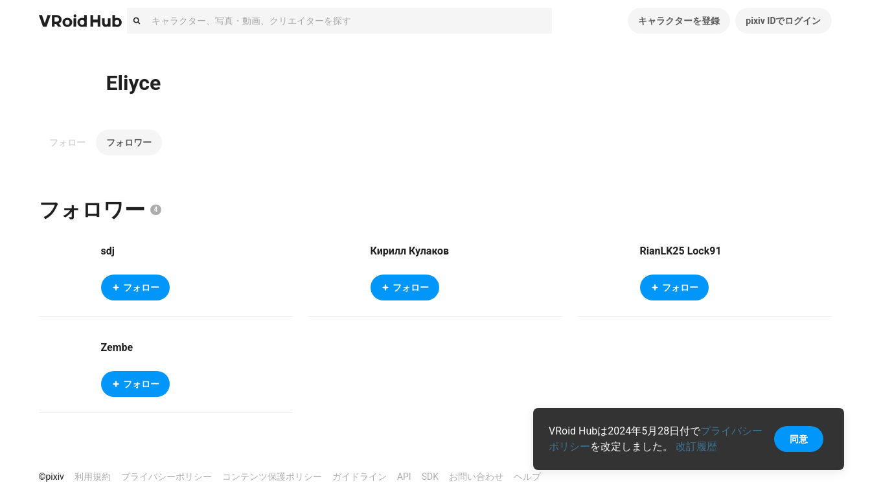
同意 (799, 439)
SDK (430, 476)
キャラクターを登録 (679, 21)
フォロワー (129, 142)
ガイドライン (359, 476)
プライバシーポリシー (166, 476)
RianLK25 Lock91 (681, 251)
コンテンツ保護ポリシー (272, 476)
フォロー (67, 142)
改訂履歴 (696, 446)
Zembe (117, 347)
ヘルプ (527, 476)
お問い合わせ (476, 476)
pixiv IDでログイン (783, 21)
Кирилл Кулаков (410, 251)
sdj (108, 251)
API (404, 476)
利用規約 (92, 476)
